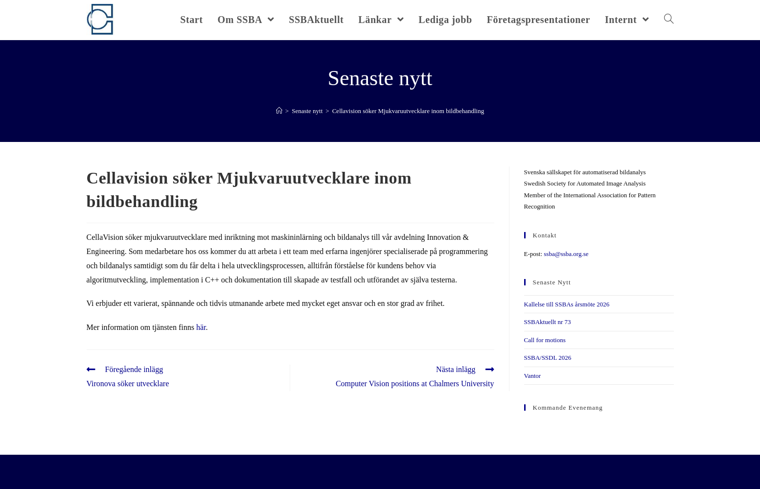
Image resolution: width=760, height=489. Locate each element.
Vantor (532, 375)
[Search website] (669, 19)
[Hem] (279, 111)
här (201, 327)
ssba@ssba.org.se (566, 253)
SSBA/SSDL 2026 (548, 357)
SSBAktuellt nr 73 (547, 322)
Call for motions (545, 340)
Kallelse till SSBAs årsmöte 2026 (567, 304)
